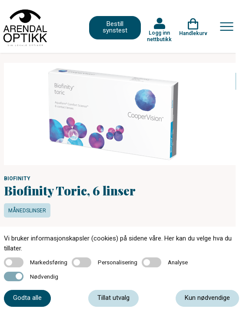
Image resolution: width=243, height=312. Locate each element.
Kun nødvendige (207, 298)
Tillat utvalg (113, 298)
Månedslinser (27, 211)
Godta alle (27, 298)
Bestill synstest (115, 27)
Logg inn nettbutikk (159, 36)
